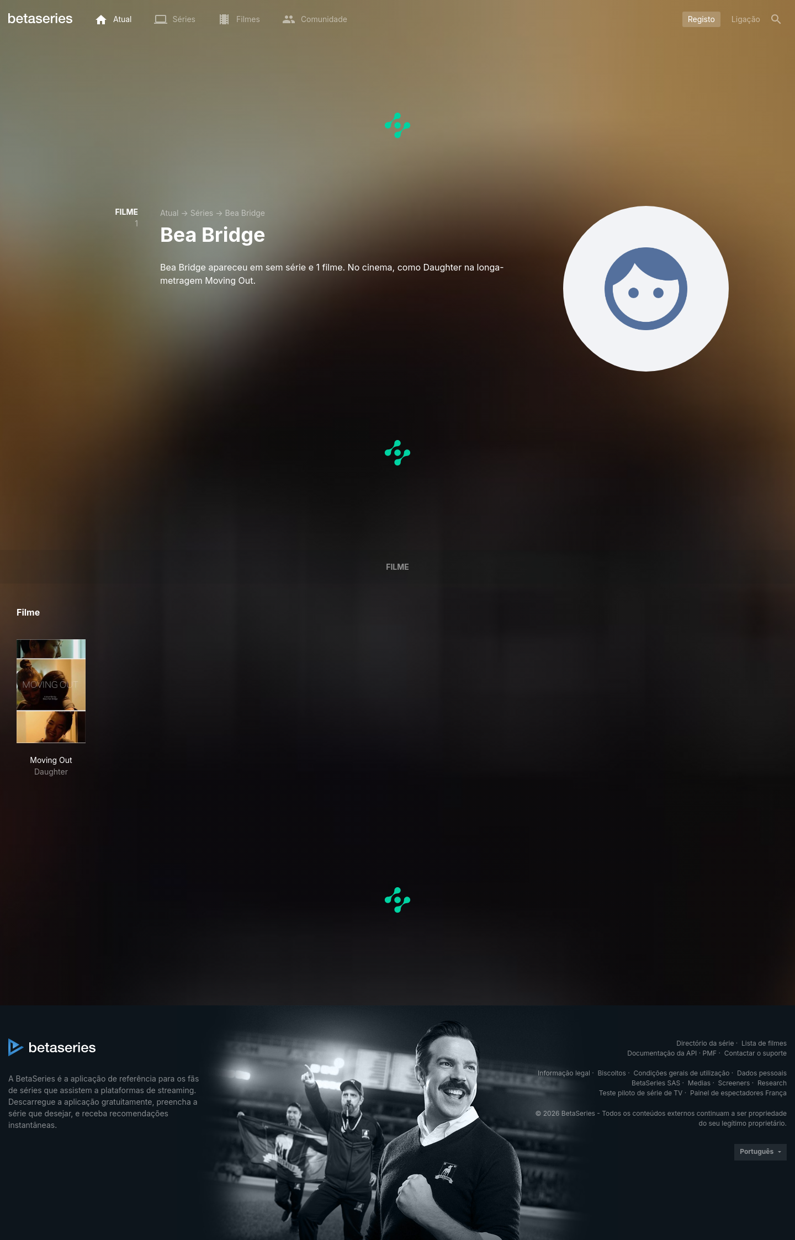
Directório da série (705, 1043)
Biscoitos (611, 1073)
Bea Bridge (245, 213)
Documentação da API (662, 1053)
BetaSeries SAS (656, 1083)
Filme (397, 566)
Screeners (734, 1083)
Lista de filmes (764, 1043)
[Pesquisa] (776, 19)
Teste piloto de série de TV (641, 1093)
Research (772, 1083)
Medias (699, 1083)
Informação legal (564, 1073)
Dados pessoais (762, 1073)
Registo (701, 19)
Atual (169, 213)
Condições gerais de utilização (681, 1073)
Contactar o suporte (755, 1053)
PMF (710, 1053)
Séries (202, 213)
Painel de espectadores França (738, 1093)
